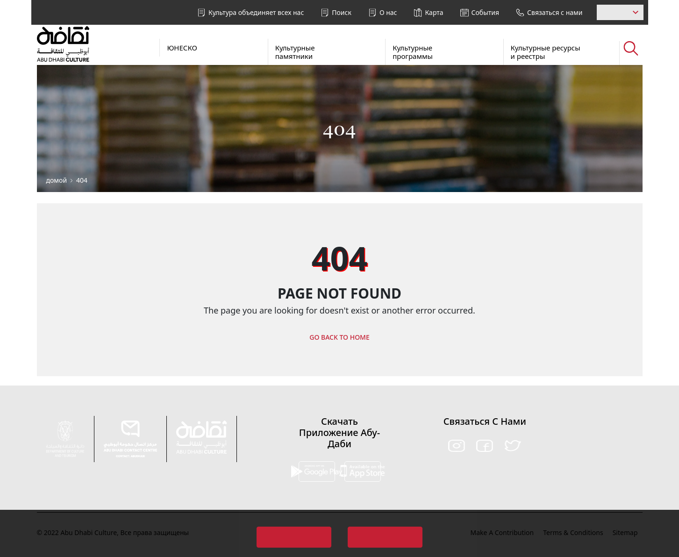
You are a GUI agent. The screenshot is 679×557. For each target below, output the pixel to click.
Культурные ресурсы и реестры (545, 52)
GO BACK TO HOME (339, 337)
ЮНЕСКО (182, 47)
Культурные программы (413, 52)
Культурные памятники (295, 52)
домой (56, 180)
